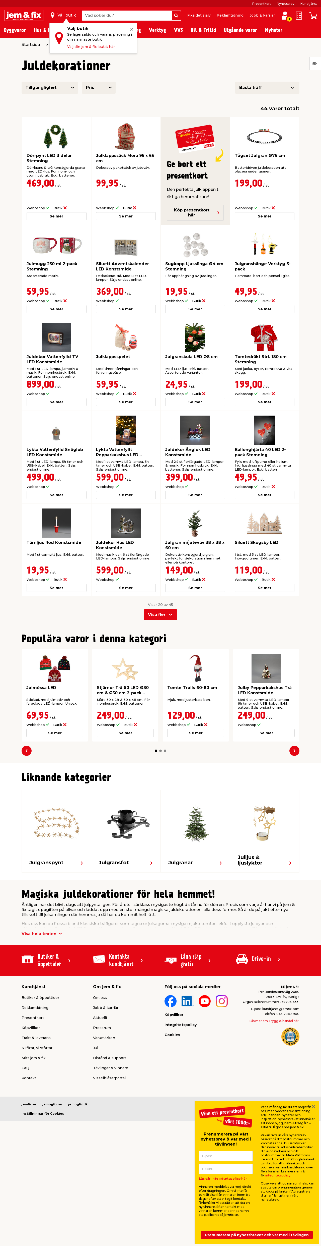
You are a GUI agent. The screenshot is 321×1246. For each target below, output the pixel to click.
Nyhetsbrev (285, 3)
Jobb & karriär (262, 15)
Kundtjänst (308, 3)
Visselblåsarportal (109, 1078)
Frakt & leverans (36, 1038)
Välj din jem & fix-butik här (91, 46)
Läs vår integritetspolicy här (223, 1178)
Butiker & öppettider (40, 997)
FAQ (25, 1068)
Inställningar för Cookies (43, 1113)
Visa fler (157, 614)
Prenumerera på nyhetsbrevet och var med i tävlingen (257, 1235)
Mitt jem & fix (34, 1058)
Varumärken (104, 1038)
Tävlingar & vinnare (110, 1068)
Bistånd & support (109, 1058)
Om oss (100, 997)
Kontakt (29, 1078)
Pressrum (102, 1028)
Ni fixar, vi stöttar (37, 1048)
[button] (156, 751)
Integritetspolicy (181, 1025)
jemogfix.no (52, 1104)
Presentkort (261, 3)
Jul (95, 1048)
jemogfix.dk (78, 1104)
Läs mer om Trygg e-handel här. (274, 1021)
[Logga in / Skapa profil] (285, 16)
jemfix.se (29, 1104)
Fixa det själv (199, 15)
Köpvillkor (31, 1028)
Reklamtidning (230, 15)
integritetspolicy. (278, 1175)
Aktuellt (100, 1017)
